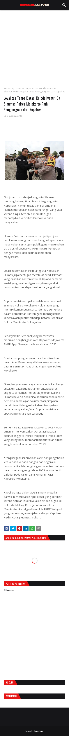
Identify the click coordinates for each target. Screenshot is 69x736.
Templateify (39, 730)
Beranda (8, 88)
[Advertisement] (34, 46)
